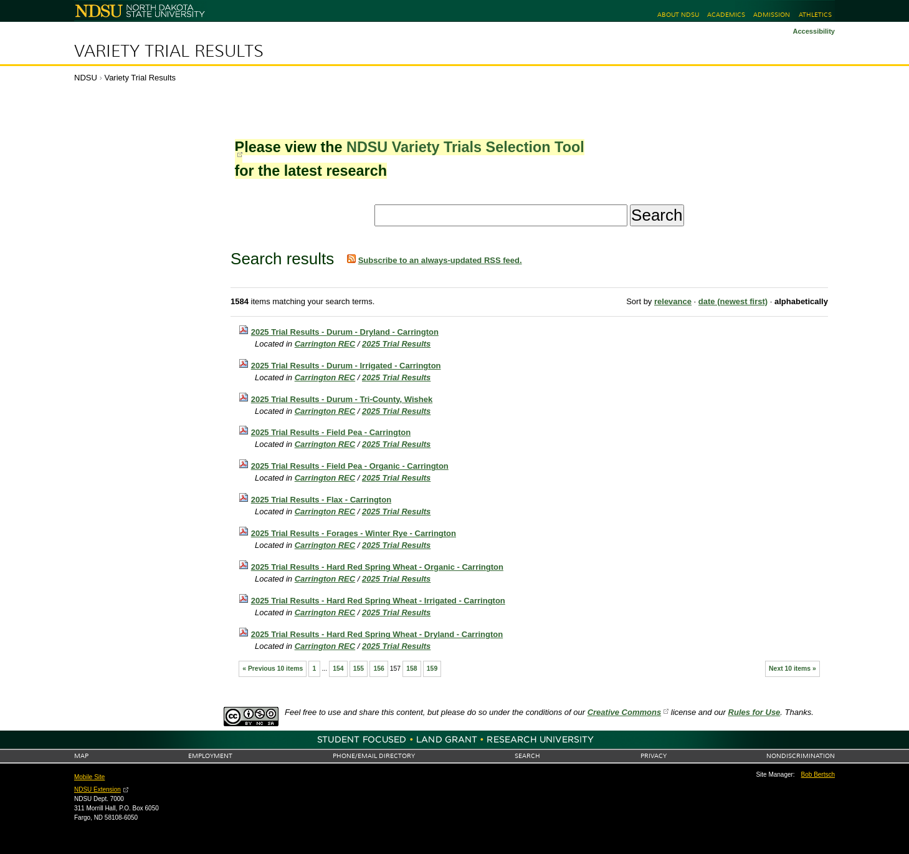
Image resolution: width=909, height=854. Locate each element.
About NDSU (678, 15)
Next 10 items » (792, 668)
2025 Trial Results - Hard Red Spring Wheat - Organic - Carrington (377, 567)
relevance (673, 301)
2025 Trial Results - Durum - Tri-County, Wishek (341, 399)
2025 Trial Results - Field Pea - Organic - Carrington (350, 466)
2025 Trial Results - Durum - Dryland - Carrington (345, 332)
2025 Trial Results (396, 343)
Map (81, 756)
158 (411, 668)
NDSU (85, 77)
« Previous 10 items (272, 668)
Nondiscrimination (800, 756)
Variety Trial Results (169, 51)
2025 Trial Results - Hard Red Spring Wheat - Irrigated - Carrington (378, 600)
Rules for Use (754, 712)
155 (358, 668)
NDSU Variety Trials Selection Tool (465, 147)
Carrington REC (325, 343)
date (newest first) (733, 301)
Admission (771, 15)
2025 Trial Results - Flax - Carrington (321, 499)
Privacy (653, 756)
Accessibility (813, 31)
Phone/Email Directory (374, 756)
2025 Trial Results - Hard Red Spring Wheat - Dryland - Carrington (377, 634)
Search (527, 756)
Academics (726, 15)
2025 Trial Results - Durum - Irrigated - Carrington (346, 365)
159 (432, 668)
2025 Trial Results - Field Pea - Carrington (331, 432)
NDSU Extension (97, 789)
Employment (210, 756)
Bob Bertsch (818, 774)
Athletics (815, 15)
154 (338, 668)
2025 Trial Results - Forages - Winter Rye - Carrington (353, 533)
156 (378, 668)
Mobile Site (89, 777)
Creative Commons (624, 712)
